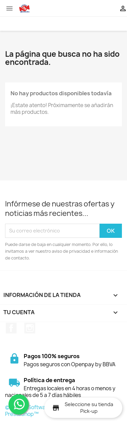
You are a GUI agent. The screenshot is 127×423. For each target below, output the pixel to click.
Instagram (29, 328)
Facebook (11, 328)
